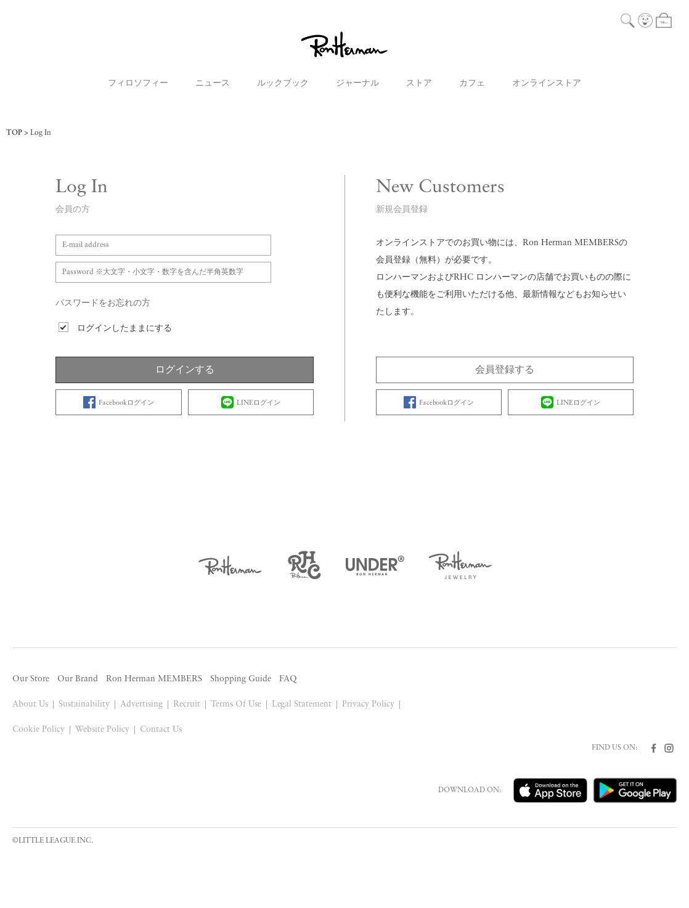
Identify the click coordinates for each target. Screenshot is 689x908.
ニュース (212, 83)
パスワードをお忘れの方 (102, 303)
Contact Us (161, 729)
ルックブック (283, 83)
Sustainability (84, 704)
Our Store (30, 679)
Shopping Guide (240, 679)
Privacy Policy (368, 704)
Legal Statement (302, 704)
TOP (14, 133)
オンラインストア (546, 83)
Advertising (141, 704)
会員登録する (504, 370)
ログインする (184, 370)
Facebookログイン (118, 402)
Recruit (186, 704)
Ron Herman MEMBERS (154, 679)
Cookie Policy (38, 729)
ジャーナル (357, 83)
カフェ (472, 83)
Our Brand (77, 679)
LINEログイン (250, 402)
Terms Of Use (236, 704)
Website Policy (102, 729)
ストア (419, 83)
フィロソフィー (138, 83)
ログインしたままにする (124, 328)
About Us (30, 704)
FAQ (288, 679)
